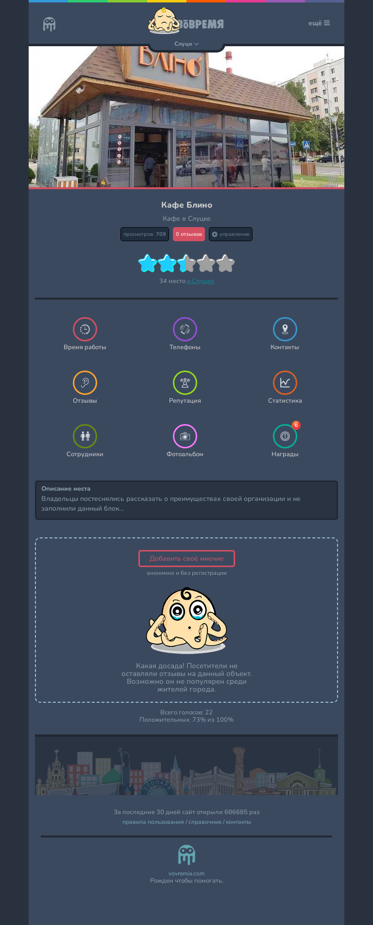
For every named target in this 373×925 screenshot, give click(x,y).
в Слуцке (200, 281)
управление (231, 234)
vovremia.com (186, 873)
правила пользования (153, 822)
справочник (204, 822)
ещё (319, 23)
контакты (238, 822)
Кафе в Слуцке (187, 218)
